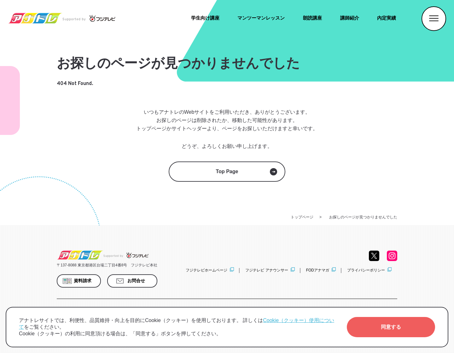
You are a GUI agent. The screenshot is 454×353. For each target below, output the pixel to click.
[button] (391, 327)
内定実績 (386, 18)
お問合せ (136, 280)
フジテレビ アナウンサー (266, 270)
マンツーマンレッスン (261, 18)
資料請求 (82, 280)
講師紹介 (349, 18)
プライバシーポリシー (366, 270)
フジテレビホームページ (206, 270)
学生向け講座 (205, 18)
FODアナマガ (317, 270)
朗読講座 (312, 18)
